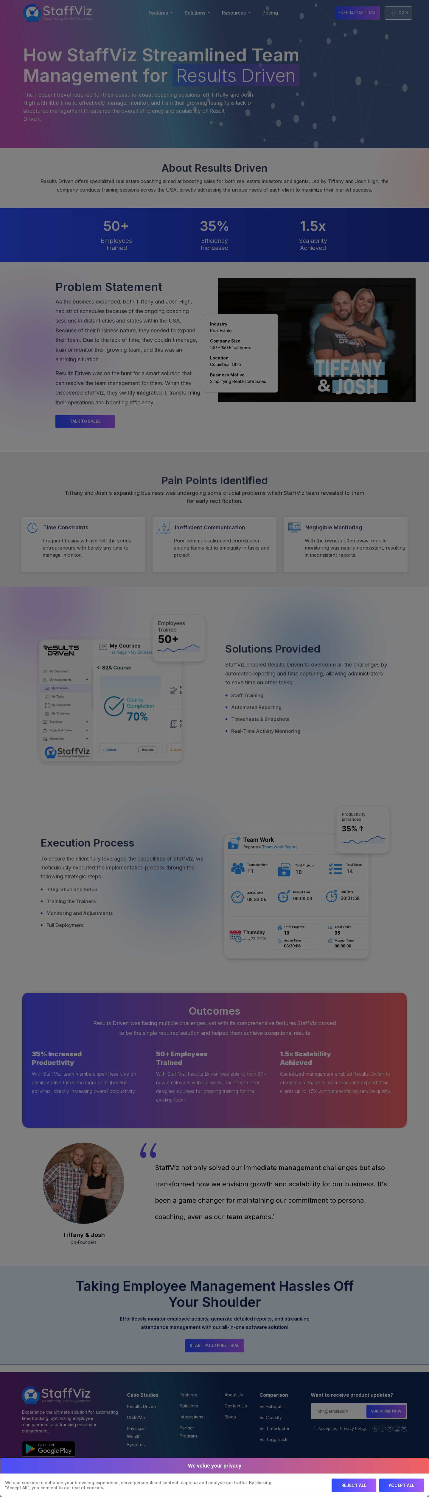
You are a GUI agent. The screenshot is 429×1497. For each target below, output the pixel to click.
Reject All (353, 1485)
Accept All (401, 1485)
